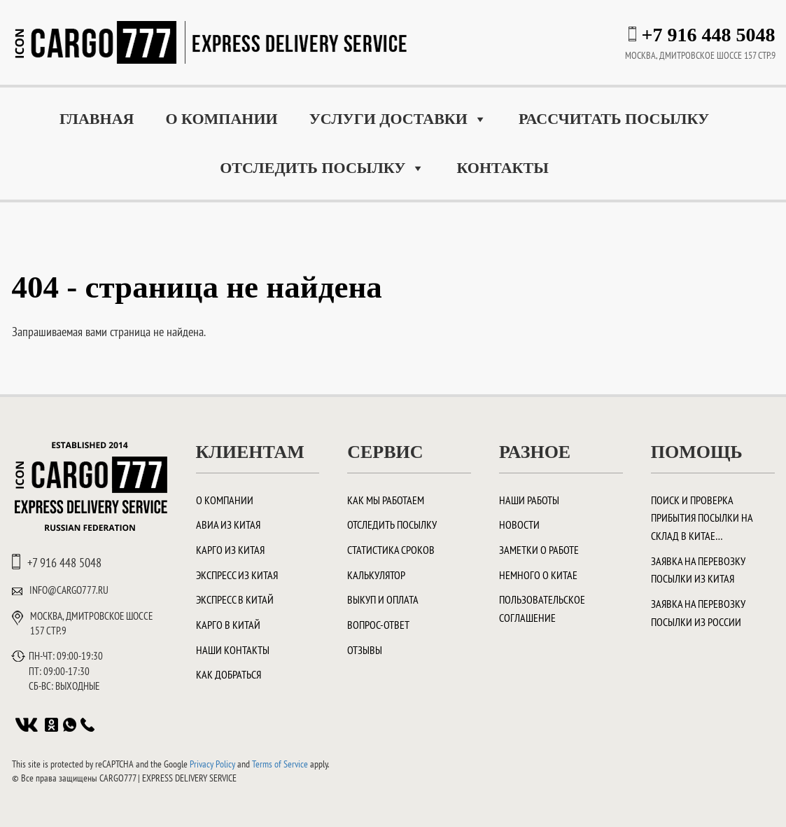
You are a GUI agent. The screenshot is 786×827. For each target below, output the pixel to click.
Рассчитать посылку (614, 118)
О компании (221, 118)
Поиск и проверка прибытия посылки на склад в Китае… (701, 518)
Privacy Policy (212, 764)
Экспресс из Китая (237, 575)
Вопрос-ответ (378, 625)
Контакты (502, 167)
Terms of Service (280, 764)
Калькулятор (376, 575)
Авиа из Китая (228, 524)
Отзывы (364, 650)
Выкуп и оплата (383, 599)
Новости (519, 524)
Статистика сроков (391, 550)
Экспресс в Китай (235, 599)
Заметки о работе (539, 550)
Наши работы (529, 500)
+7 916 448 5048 (709, 35)
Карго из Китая (230, 550)
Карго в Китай (228, 625)
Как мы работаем (385, 500)
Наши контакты (232, 650)
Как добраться (228, 674)
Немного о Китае (538, 575)
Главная (96, 118)
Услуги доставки (398, 119)
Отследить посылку (322, 168)
